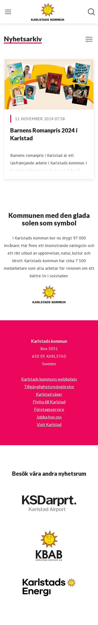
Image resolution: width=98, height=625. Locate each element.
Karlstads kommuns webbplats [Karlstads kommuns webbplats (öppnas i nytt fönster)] (49, 379)
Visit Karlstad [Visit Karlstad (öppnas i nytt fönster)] (49, 424)
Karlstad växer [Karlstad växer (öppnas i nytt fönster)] (49, 394)
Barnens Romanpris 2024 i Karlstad (44, 134)
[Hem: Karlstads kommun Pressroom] (47, 12)
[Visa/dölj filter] (89, 39)
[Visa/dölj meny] (8, 12)
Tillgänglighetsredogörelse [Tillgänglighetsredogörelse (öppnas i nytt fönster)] (49, 386)
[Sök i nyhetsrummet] (91, 12)
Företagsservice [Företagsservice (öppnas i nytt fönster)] (49, 409)
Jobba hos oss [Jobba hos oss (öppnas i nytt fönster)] (49, 416)
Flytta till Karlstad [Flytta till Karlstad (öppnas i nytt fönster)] (49, 401)
